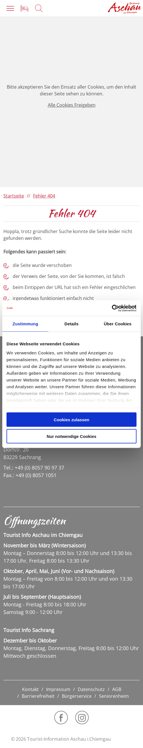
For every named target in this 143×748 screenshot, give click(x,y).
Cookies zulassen (71, 419)
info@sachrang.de (27, 489)
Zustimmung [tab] (25, 323)
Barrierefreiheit (38, 696)
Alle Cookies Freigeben (72, 105)
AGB (116, 689)
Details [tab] (71, 323)
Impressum (58, 689)
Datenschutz (91, 689)
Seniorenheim (114, 696)
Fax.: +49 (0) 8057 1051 (30, 475)
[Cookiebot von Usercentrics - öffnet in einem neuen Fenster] (111, 308)
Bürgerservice (77, 696)
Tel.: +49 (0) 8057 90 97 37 (33, 467)
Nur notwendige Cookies (71, 436)
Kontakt (30, 689)
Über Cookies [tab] (117, 323)
